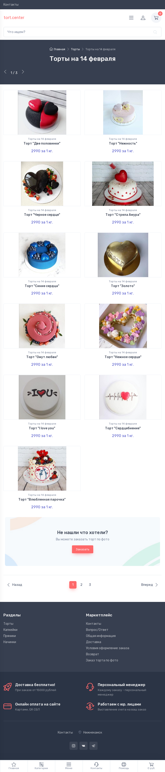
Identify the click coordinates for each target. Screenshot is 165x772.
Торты (8, 624)
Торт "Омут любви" (42, 357)
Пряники (9, 636)
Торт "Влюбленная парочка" (42, 499)
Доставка (93, 642)
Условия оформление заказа (107, 648)
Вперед (149, 585)
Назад (14, 585)
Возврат (92, 654)
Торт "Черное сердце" (42, 215)
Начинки (9, 642)
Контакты (11, 5)
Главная (57, 49)
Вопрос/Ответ (97, 630)
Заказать (82, 549)
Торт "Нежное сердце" (123, 357)
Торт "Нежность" (123, 143)
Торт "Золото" (123, 286)
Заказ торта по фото (102, 660)
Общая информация (101, 636)
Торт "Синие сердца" (42, 286)
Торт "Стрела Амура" (123, 215)
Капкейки (10, 630)
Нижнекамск (90, 732)
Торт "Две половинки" (42, 143)
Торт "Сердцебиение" (123, 428)
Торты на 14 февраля (42, 138)
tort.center (14, 17)
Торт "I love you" (42, 428)
